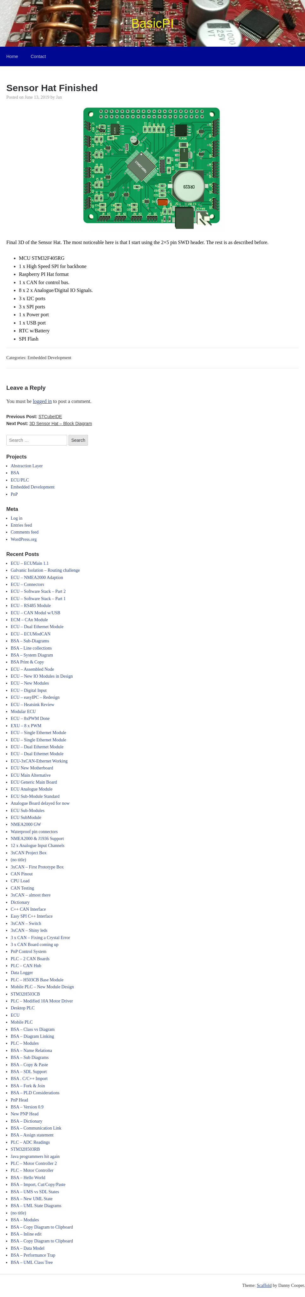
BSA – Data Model (27, 1248)
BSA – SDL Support (29, 1071)
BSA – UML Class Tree (32, 1262)
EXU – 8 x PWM (26, 725)
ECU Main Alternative (31, 775)
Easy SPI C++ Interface (32, 916)
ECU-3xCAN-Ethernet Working (39, 761)
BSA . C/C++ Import (29, 1078)
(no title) (18, 859)
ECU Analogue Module (31, 789)
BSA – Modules (25, 1220)
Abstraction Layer (27, 466)
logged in (42, 401)
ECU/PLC (20, 480)
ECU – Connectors (27, 584)
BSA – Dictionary (26, 1121)
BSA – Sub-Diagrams (30, 641)
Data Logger (22, 972)
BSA (15, 472)
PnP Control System (28, 951)
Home (12, 56)
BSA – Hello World (28, 1177)
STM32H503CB (25, 994)
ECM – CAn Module (29, 619)
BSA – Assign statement (32, 1135)
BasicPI (152, 23)
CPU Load (20, 881)
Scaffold (264, 1285)
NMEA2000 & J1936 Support (37, 838)
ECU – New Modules (30, 683)
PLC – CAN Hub (26, 965)
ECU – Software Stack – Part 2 (38, 591)
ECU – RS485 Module (31, 605)
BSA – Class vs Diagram (33, 1029)
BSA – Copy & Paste (29, 1064)
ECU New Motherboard (32, 768)
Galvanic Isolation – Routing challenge (45, 570)
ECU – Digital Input (29, 690)
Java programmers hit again (35, 1156)
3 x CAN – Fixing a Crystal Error (40, 937)
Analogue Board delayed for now (40, 803)
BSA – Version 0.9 (27, 1107)
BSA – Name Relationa (31, 1050)
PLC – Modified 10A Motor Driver (42, 1001)
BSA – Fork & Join (28, 1086)
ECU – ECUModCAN (30, 634)
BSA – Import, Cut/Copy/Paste (38, 1184)
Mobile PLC (22, 1022)
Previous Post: (34, 416)
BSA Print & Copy (27, 662)
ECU (15, 1015)
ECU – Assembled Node (32, 669)
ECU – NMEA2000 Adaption (37, 577)
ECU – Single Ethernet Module (38, 732)
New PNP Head (24, 1114)
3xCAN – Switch (26, 923)
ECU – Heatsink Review (32, 704)
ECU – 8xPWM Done (30, 718)
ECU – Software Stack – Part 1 (38, 598)
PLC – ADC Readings (30, 1142)
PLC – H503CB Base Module (37, 980)
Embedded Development (49, 357)
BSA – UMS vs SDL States (35, 1191)
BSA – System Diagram (32, 655)
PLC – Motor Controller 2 (34, 1163)
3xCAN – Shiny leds (29, 930)
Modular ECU (23, 711)
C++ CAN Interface (28, 909)
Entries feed (21, 525)
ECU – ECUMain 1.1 (30, 563)
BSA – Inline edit (26, 1234)
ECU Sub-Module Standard (35, 796)
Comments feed (24, 532)
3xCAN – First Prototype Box (37, 867)
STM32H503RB (25, 1149)
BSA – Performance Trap (33, 1255)
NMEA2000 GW (26, 824)
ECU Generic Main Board (34, 782)
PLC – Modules (25, 1043)
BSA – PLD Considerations (35, 1092)
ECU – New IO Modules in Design (42, 676)
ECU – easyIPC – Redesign (35, 697)
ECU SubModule (26, 817)
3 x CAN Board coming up (34, 944)
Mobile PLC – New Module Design (42, 986)
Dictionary (20, 902)
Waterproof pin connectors (34, 831)
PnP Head (19, 1100)
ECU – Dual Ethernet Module (37, 626)
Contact (38, 56)
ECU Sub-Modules (27, 810)
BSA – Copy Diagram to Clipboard (42, 1227)
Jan (59, 97)
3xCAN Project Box (29, 852)
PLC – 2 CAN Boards (30, 958)
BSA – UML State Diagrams (36, 1205)
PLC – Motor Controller (32, 1170)
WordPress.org (24, 539)
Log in (16, 518)
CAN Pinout (22, 874)
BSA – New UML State (31, 1198)
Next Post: (49, 423)
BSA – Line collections (31, 648)
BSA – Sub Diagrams (30, 1057)
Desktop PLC (23, 1008)
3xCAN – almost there (30, 895)
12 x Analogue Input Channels (37, 845)
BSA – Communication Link (36, 1128)
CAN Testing (22, 888)
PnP (14, 494)
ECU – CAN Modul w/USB (35, 613)
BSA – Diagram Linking (32, 1036)
